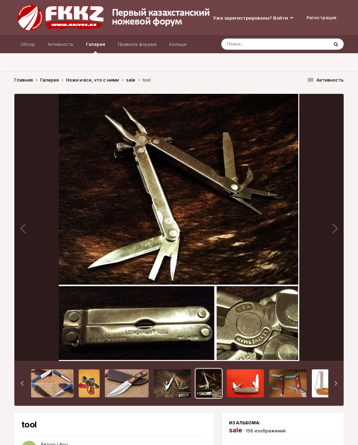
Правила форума (137, 44)
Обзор (28, 44)
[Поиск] (261, 44)
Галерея (95, 47)
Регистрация (321, 17)
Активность (60, 44)
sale (235, 430)
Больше (178, 44)
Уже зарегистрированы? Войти (253, 18)
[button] (22, 383)
